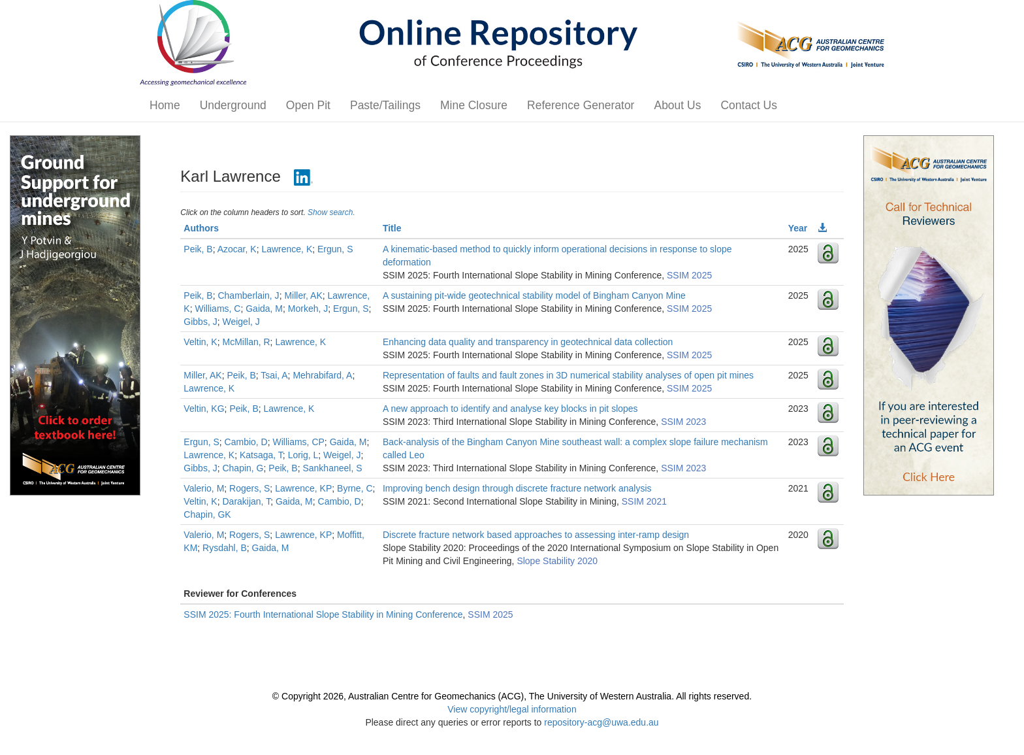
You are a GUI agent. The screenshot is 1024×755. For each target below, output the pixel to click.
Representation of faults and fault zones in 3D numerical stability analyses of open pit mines (568, 375)
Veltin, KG (204, 408)
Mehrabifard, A (322, 375)
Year (798, 228)
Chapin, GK (207, 514)
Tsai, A (274, 375)
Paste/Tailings (385, 105)
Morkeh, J (308, 308)
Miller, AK (303, 295)
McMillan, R (246, 342)
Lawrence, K (286, 249)
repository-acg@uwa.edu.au (601, 722)
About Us (677, 105)
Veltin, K (200, 342)
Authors (201, 228)
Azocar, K (237, 249)
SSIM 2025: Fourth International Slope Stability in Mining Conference (323, 614)
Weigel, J (240, 321)
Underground (233, 105)
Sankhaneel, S (332, 468)
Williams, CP (299, 442)
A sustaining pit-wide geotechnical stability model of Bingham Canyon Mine (534, 295)
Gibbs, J (200, 321)
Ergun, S (335, 249)
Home (165, 105)
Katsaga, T (261, 455)
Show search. (331, 212)
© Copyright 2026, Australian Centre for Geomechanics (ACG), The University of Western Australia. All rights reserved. (512, 696)
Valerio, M (204, 488)
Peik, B (198, 249)
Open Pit (308, 105)
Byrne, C (354, 488)
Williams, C (217, 308)
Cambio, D (246, 442)
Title (392, 228)
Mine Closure (473, 105)
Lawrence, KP (303, 488)
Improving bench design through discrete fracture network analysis (517, 488)
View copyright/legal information (511, 709)
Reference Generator (580, 105)
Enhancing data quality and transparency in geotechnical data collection (528, 342)
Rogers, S (249, 488)
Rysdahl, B (224, 548)
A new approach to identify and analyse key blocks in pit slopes (510, 408)
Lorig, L (303, 455)
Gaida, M (264, 308)
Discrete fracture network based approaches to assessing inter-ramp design (536, 534)
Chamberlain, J (248, 295)
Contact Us (748, 105)
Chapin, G (242, 468)
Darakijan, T (246, 501)
